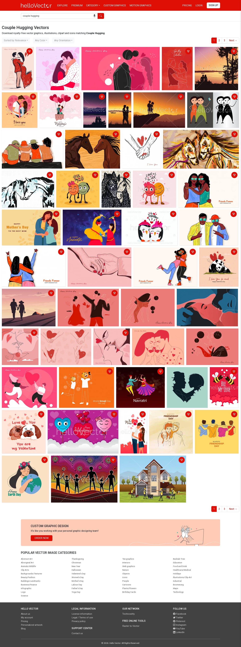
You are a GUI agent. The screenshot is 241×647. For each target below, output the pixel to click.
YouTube (179, 628)
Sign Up (213, 5)
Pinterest (179, 621)
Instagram (179, 625)
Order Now (42, 538)
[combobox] (16, 40)
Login (199, 5)
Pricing (187, 5)
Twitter (178, 617)
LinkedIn (178, 632)
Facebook (179, 613)
